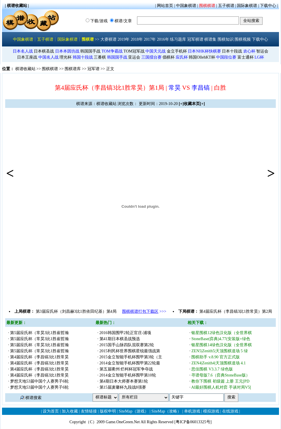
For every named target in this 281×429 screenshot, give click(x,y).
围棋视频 (243, 39)
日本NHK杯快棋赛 (204, 51)
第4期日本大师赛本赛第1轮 (124, 381)
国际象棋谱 (247, 5)
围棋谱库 (73, 69)
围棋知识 (226, 39)
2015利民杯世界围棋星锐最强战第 (130, 351)
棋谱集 (210, 39)
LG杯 (259, 57)
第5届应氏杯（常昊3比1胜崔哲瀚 (39, 333)
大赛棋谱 (108, 39)
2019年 (123, 39)
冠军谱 (93, 69)
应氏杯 (182, 57)
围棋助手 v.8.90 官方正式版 (216, 357)
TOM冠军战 (134, 51)
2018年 (137, 39)
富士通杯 (245, 57)
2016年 (163, 39)
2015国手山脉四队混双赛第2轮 (127, 345)
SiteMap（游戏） (134, 411)
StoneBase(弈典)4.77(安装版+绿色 (220, 339)
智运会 (262, 51)
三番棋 (100, 57)
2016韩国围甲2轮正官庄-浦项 (125, 333)
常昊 (174, 87)
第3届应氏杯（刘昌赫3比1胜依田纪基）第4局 (76, 311)
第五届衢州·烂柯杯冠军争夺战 (126, 369)
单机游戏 (192, 411)
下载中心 (268, 5)
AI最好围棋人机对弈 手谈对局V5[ (221, 387)
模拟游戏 (211, 411)
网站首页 (165, 5)
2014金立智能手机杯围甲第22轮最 (130, 363)
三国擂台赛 (151, 57)
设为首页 (51, 411)
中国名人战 (48, 57)
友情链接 (89, 411)
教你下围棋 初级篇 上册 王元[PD (220, 381)
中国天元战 (155, 51)
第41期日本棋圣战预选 (120, 339)
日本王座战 (27, 57)
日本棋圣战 (44, 51)
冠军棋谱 (195, 39)
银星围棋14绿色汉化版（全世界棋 (221, 345)
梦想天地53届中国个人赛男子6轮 (39, 381)
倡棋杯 (168, 57)
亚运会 (134, 57)
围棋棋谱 (207, 5)
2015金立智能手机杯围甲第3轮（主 (131, 357)
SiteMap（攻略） (166, 411)
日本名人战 (23, 51)
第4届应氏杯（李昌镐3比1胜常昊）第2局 (235, 311)
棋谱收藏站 (25, 69)
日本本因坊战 (67, 51)
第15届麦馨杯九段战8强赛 (123, 387)
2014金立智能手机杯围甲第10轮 (128, 375)
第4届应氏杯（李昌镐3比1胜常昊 (39, 357)
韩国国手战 (90, 51)
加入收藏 (70, 411)
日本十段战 (232, 51)
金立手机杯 (177, 51)
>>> (144, 311)
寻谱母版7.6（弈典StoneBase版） (220, 375)
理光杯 (65, 57)
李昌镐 (201, 87)
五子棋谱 (226, 5)
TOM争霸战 (112, 51)
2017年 (150, 39)
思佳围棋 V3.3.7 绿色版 (212, 369)
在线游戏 (230, 411)
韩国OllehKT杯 (202, 57)
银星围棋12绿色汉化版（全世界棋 (221, 333)
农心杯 (249, 51)
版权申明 (108, 411)
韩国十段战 (83, 57)
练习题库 (178, 39)
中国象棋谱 (186, 5)
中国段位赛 (226, 57)
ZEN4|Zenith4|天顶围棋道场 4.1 (219, 363)
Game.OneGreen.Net (123, 422)
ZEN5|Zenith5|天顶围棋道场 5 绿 (219, 351)
